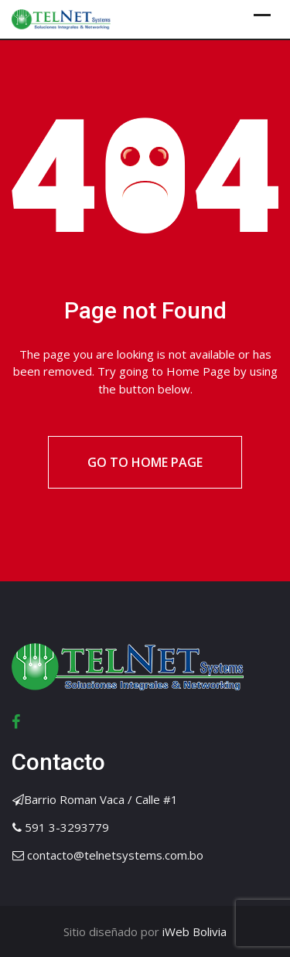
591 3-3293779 (67, 827)
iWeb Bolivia (193, 931)
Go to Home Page (145, 462)
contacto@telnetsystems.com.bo (115, 855)
